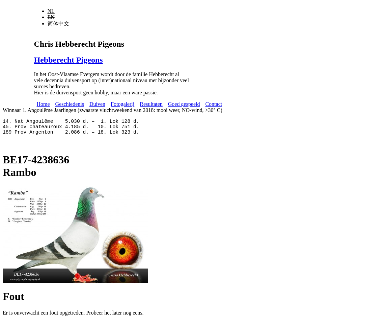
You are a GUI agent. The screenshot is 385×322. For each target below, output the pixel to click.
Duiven (97, 104)
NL (51, 11)
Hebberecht (68, 59)
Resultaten (151, 104)
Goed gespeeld (184, 104)
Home (43, 104)
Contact (213, 104)
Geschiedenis (69, 104)
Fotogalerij (122, 104)
